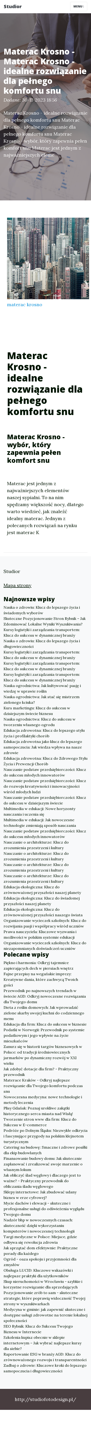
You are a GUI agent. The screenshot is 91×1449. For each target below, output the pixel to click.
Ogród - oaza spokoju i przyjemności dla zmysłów (40, 1262)
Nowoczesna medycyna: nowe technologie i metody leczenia (43, 1100)
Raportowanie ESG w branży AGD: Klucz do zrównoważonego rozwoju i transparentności (45, 1357)
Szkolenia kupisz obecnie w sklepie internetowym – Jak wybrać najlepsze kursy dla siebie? (42, 1343)
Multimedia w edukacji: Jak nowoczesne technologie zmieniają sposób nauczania (40, 822)
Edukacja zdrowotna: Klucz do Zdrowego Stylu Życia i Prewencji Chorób (45, 761)
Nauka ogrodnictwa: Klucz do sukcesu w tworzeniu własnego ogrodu (40, 722)
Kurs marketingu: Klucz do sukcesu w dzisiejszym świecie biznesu (37, 711)
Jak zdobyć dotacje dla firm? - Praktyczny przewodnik (41, 1072)
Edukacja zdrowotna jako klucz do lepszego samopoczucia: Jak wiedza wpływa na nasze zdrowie (43, 747)
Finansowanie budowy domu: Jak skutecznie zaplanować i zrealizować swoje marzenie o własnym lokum (43, 1164)
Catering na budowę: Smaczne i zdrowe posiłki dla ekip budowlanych (45, 1150)
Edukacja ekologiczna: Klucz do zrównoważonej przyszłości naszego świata (43, 912)
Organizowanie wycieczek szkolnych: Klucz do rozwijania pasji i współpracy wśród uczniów (45, 923)
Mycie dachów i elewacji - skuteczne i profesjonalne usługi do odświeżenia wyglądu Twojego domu (44, 1209)
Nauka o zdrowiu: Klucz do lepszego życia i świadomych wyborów (42, 610)
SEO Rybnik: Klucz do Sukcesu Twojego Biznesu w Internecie (38, 1329)
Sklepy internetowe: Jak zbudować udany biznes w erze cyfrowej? (40, 1195)
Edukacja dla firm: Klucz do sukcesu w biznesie (45, 1024)
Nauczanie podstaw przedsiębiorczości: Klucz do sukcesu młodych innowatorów (45, 772)
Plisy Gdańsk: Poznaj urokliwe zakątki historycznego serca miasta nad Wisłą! (38, 1111)
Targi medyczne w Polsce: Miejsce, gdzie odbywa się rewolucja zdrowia (40, 1239)
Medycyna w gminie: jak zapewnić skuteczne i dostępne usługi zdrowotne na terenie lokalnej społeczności (45, 1315)
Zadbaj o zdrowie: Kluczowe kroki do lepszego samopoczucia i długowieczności (45, 1368)
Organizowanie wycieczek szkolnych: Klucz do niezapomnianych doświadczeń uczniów (45, 946)
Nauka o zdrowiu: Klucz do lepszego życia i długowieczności (42, 644)
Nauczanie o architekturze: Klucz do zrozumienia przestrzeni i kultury (36, 845)
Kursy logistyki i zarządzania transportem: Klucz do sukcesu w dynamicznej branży (42, 632)
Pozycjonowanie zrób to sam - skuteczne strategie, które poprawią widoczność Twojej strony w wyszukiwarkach (44, 1298)
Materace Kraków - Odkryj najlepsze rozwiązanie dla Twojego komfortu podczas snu (43, 1086)
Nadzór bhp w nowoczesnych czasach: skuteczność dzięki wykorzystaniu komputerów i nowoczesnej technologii (39, 1225)
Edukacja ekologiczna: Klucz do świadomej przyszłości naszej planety (42, 901)
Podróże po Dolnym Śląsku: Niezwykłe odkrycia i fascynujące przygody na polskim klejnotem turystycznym (45, 1136)
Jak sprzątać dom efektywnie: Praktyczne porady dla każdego (41, 1251)
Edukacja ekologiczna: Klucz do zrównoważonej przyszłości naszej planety (42, 890)
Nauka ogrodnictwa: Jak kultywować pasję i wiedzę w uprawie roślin (42, 688)
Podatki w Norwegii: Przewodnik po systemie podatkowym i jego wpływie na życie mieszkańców (44, 1035)
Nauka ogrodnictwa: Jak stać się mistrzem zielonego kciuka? (42, 699)
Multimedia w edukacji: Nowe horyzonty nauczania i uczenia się (39, 811)
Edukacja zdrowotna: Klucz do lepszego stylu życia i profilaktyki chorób (44, 733)
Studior (13, 6)
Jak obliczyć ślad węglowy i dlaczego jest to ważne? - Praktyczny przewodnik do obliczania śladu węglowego (42, 1181)
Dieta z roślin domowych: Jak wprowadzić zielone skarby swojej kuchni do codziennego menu (44, 1013)
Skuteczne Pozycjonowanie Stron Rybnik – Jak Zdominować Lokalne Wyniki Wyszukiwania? (45, 621)
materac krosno (24, 304)
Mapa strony (17, 585)
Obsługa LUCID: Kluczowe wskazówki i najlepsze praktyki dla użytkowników (38, 1273)
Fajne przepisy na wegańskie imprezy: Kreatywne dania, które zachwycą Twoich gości (41, 979)
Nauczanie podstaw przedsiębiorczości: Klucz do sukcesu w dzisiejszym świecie (45, 800)
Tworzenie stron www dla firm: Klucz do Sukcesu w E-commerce (40, 1122)
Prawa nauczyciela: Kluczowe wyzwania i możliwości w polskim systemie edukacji (40, 934)
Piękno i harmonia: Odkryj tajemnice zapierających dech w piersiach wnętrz (38, 965)
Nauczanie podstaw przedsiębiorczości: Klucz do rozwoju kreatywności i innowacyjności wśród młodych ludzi (45, 786)
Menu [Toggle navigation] (78, 6)
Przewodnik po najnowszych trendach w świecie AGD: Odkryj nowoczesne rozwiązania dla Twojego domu (45, 996)
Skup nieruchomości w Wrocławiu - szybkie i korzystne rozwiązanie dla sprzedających (43, 1284)
